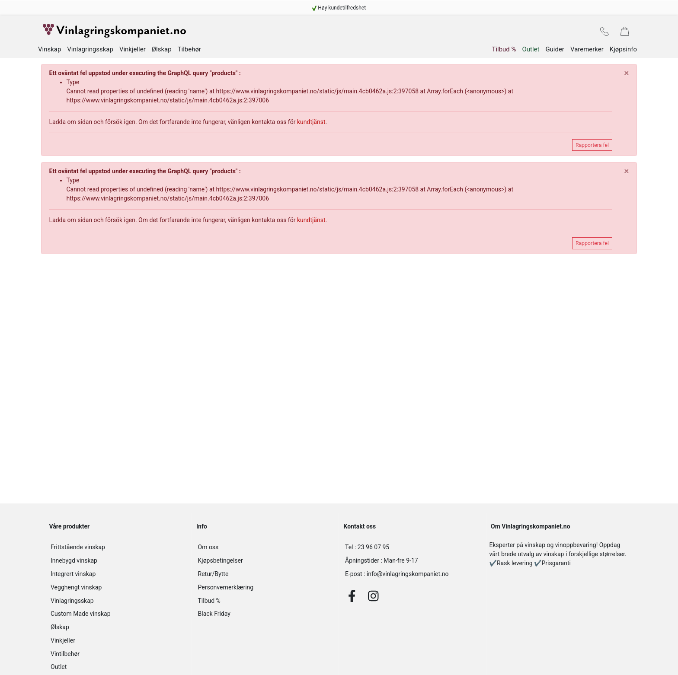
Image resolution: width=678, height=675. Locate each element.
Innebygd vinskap (74, 563)
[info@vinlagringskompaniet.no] (412, 577)
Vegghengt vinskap (76, 589)
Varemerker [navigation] (587, 52)
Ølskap (60, 630)
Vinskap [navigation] (49, 52)
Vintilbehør (65, 656)
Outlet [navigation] (530, 52)
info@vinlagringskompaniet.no (397, 576)
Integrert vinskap (73, 576)
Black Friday (214, 616)
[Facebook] (352, 598)
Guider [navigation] (554, 52)
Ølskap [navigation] (162, 52)
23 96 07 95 (367, 550)
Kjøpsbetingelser (220, 563)
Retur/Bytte (213, 576)
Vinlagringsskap (72, 603)
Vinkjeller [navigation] (132, 52)
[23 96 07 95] (412, 550)
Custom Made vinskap (81, 616)
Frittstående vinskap (78, 550)
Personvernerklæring (226, 589)
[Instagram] (373, 598)
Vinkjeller (63, 643)
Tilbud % (209, 603)
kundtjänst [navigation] (311, 124)
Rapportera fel (592, 148)
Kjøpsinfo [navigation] (623, 52)
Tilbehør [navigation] (189, 52)
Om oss (208, 550)
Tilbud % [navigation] (504, 52)
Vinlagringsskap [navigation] (90, 52)
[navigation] (339, 8)
